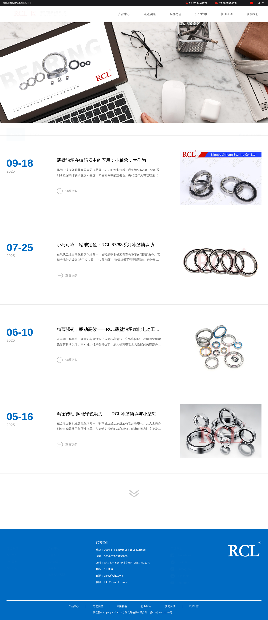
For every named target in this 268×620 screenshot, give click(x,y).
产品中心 (124, 14)
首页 (245, 129)
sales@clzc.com (228, 2)
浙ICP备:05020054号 (161, 617)
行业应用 (201, 14)
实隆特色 (175, 14)
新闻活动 (227, 14)
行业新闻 (34, 129)
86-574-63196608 (198, 2)
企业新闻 (16, 129)
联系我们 (252, 14)
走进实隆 (150, 14)
